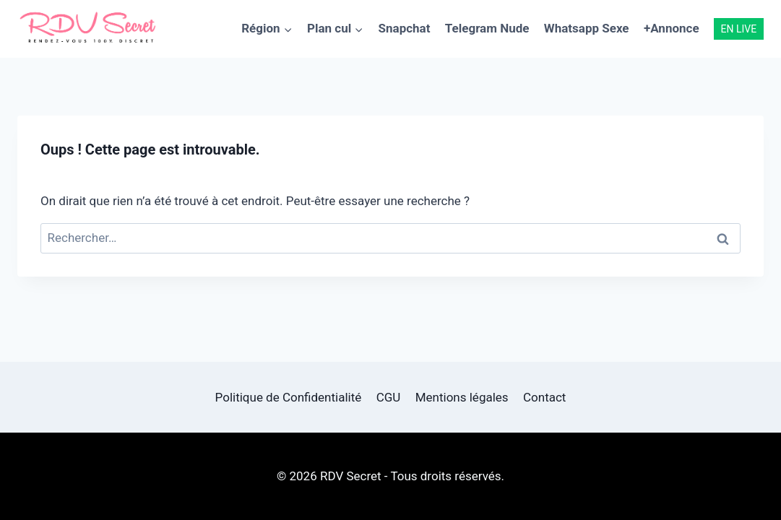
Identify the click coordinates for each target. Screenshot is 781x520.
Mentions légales (462, 397)
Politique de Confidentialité (288, 397)
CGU (388, 397)
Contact (544, 397)
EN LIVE (739, 29)
